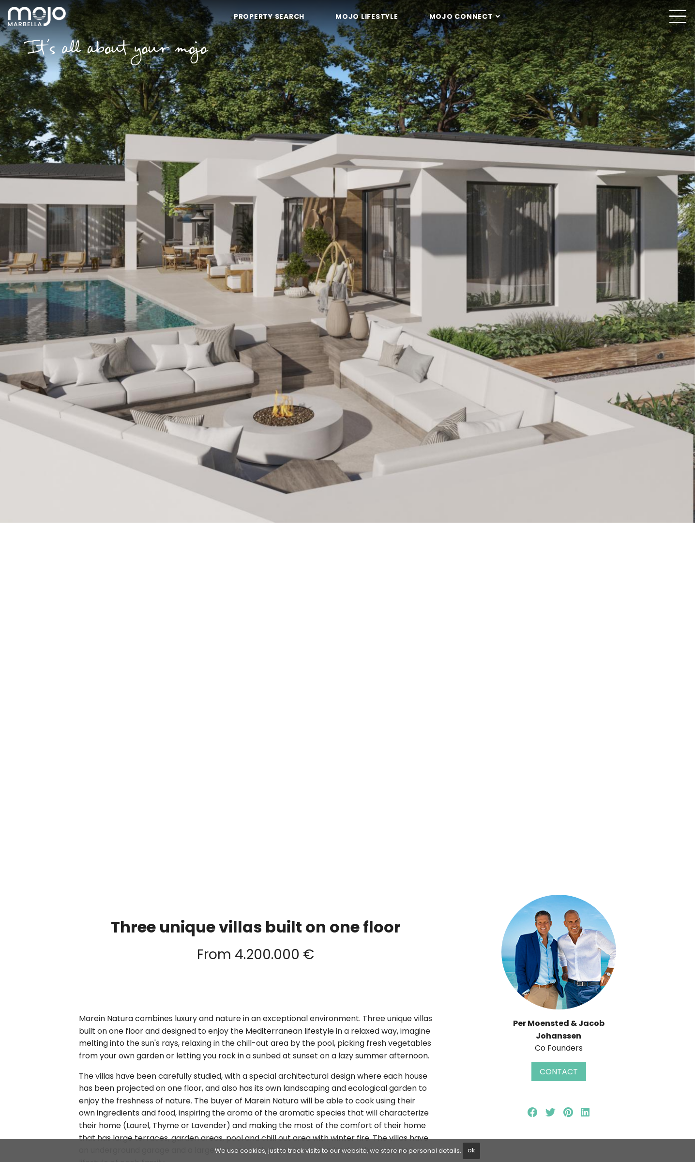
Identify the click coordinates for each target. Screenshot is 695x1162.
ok (471, 1150)
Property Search (269, 16)
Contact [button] (559, 1071)
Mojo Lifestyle (366, 16)
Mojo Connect (461, 16)
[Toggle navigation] (677, 16)
